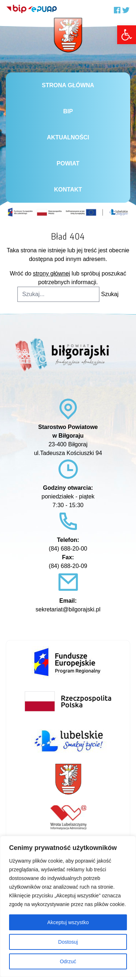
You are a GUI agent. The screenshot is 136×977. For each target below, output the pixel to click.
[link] (126, 34)
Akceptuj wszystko (67, 922)
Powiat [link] (68, 163)
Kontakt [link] (68, 189)
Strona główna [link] (68, 85)
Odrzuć (68, 961)
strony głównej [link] (51, 273)
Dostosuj (68, 942)
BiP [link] (68, 111)
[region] (68, 906)
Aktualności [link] (68, 137)
